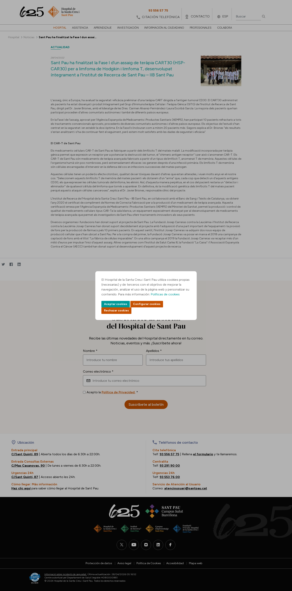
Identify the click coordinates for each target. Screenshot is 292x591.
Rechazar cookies (116, 310)
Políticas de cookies (165, 294)
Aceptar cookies (115, 304)
